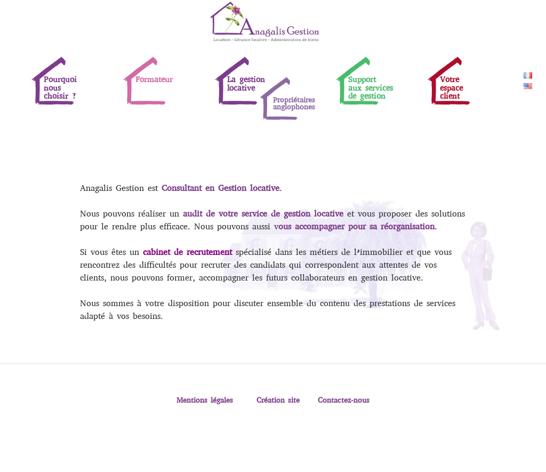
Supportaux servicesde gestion (370, 87)
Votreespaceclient (451, 87)
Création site (278, 400)
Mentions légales (204, 400)
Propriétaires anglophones (294, 103)
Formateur (154, 79)
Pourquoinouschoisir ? (60, 87)
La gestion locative (246, 83)
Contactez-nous (344, 400)
